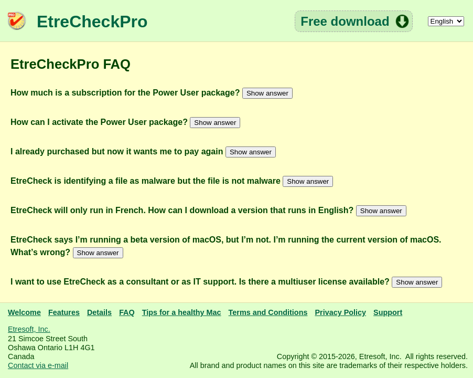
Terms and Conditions (268, 312)
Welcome (24, 312)
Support (387, 312)
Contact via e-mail (38, 365)
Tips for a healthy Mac (181, 312)
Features (64, 312)
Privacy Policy (340, 312)
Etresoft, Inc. (29, 329)
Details (99, 312)
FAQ (127, 312)
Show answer (267, 93)
